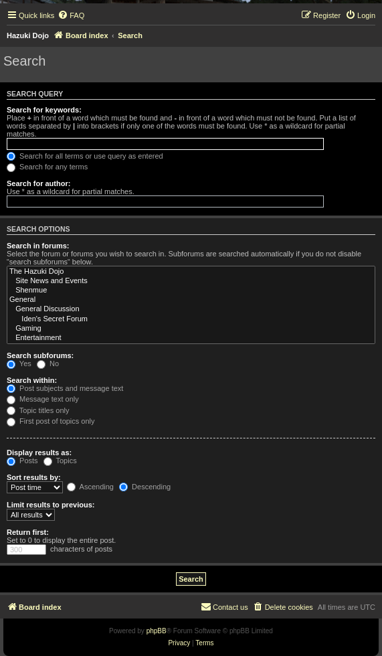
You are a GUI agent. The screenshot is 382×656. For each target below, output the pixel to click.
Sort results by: (34, 477)
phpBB (157, 631)
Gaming (191, 328)
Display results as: (39, 452)
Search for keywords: (44, 110)
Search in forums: (38, 246)
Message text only (43, 399)
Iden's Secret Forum (191, 319)
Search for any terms (47, 167)
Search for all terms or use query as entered (85, 156)
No (48, 363)
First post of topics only (51, 421)
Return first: (28, 532)
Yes (19, 363)
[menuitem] (71, 15)
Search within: (32, 380)
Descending (145, 487)
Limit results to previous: (50, 505)
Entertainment (191, 338)
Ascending (90, 487)
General (191, 300)
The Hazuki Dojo (191, 271)
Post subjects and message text (65, 388)
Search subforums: (40, 355)
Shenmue (191, 290)
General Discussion (191, 309)
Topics (60, 461)
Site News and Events (191, 281)
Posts (22, 461)
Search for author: (38, 183)
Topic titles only (38, 410)
